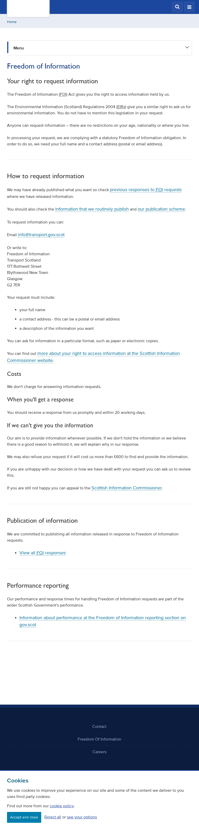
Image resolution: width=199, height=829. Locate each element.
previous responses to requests (146, 189)
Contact (99, 726)
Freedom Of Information (99, 739)
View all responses (42, 552)
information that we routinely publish (92, 209)
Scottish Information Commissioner (126, 487)
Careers (99, 751)
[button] (177, 7)
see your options (82, 817)
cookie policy (62, 805)
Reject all (52, 817)
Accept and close (24, 817)
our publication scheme (161, 209)
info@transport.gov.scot (41, 234)
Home (12, 22)
